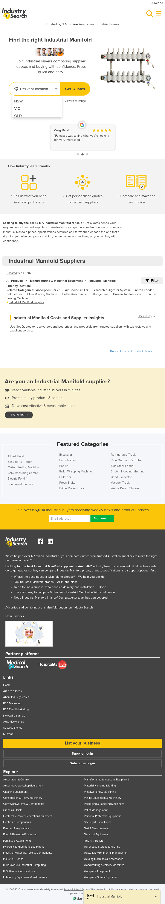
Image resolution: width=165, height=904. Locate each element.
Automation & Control (16, 779)
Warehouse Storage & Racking (102, 846)
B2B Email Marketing (16, 709)
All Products (14, 281)
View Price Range (75, 101)
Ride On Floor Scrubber (127, 460)
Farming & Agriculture (16, 828)
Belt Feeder (14, 294)
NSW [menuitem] (18, 101)
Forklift (63, 466)
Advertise (157, 3)
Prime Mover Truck (71, 488)
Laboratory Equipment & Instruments (25, 877)
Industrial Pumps (13, 859)
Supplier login (82, 753)
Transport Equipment (96, 834)
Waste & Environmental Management (106, 852)
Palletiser (65, 477)
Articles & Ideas (12, 691)
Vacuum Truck (120, 483)
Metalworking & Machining (100, 792)
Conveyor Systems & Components (23, 804)
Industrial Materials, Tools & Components (27, 852)
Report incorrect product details (131, 351)
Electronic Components (17, 822)
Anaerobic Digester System (111, 290)
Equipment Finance (20, 484)
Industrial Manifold (102, 281)
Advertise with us (13, 721)
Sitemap (8, 734)
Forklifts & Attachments (17, 840)
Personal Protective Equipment (102, 816)
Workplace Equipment (97, 871)
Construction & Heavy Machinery (22, 798)
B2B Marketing (12, 703)
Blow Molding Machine (42, 294)
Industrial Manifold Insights (26, 302)
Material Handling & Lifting (100, 785)
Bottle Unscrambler (75, 294)
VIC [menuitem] (17, 108)
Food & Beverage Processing (20, 834)
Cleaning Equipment (15, 792)
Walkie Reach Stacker (125, 488)
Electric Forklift (17, 478)
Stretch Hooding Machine (128, 471)
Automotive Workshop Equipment (23, 785)
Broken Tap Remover (127, 294)
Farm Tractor (67, 460)
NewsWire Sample (14, 715)
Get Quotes (75, 89)
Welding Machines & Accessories (103, 859)
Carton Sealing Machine (23, 467)
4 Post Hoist (16, 456)
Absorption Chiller (48, 290)
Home (7, 685)
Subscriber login (82, 763)
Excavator (65, 455)
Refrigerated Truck (123, 455)
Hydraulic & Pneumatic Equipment (23, 846)
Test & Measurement (96, 828)
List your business (82, 743)
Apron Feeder (144, 290)
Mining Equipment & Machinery (102, 798)
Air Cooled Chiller (76, 290)
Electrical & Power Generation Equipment (27, 816)
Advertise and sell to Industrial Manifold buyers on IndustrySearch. (49, 607)
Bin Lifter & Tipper (20, 462)
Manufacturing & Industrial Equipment (56, 281)
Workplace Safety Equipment (101, 877)
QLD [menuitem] (18, 115)
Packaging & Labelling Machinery (104, 804)
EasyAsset (71, 597)
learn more (18, 415)
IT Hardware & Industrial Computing (24, 865)
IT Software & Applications (19, 871)
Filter (152, 281)
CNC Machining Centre (23, 473)
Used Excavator (121, 477)
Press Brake (67, 483)
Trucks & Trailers (93, 840)
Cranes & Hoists (12, 810)
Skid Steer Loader (122, 466)
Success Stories (12, 727)
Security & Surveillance (97, 822)
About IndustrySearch (16, 697)
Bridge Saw (100, 294)
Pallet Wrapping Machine (75, 471)
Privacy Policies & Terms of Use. (80, 889)
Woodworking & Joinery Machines (104, 865)
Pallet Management (96, 810)
